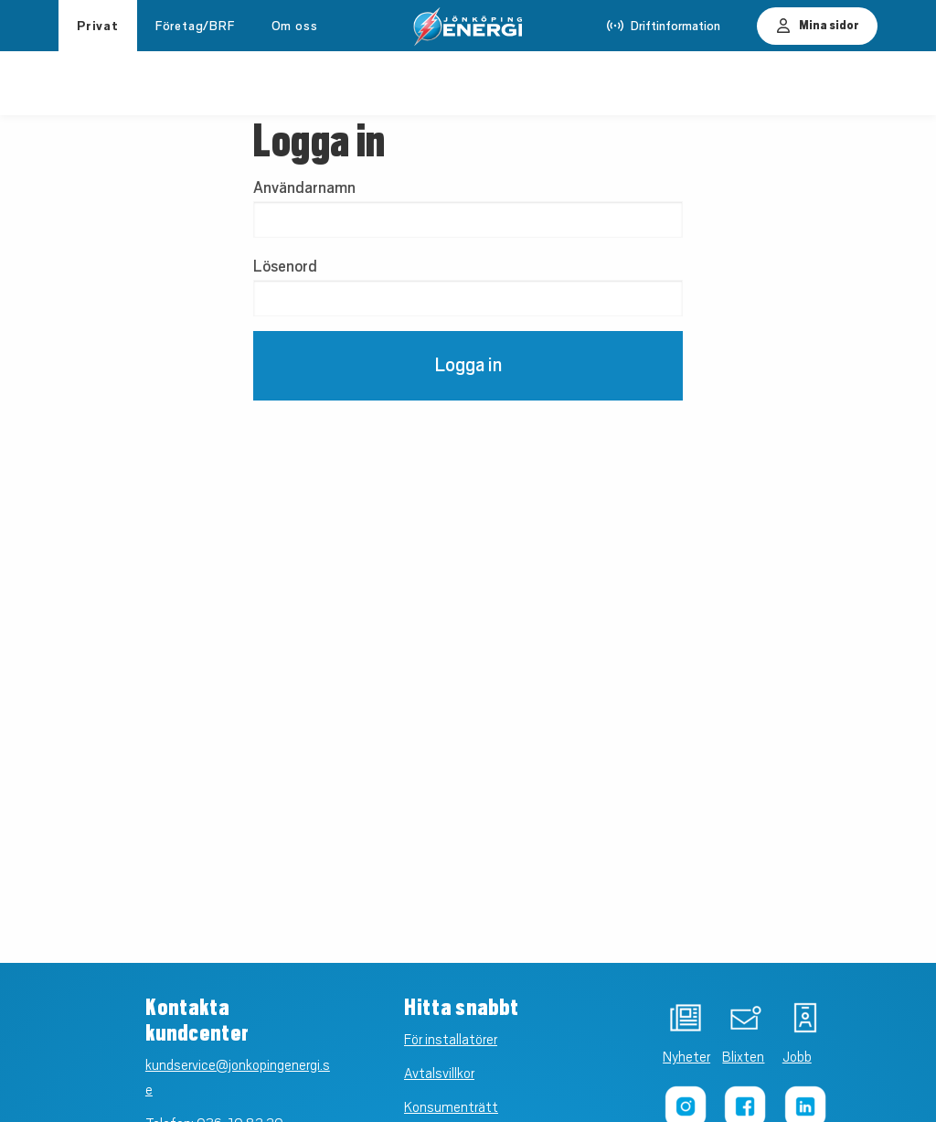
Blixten (726, 1057)
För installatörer (450, 1039)
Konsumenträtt (451, 1107)
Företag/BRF (195, 25)
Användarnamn (304, 187)
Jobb (786, 1057)
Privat (98, 25)
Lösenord (285, 266)
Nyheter (667, 1057)
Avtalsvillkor (439, 1073)
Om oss (294, 25)
